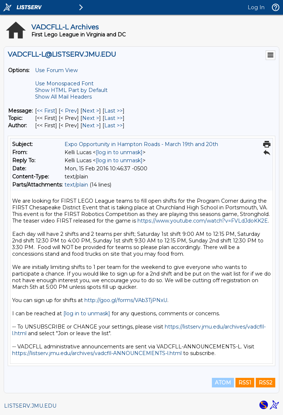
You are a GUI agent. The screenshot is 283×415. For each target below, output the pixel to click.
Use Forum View (56, 70)
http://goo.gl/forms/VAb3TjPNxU (125, 300)
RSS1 (244, 382)
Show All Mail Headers (63, 96)
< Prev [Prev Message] (68, 110)
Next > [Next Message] (90, 110)
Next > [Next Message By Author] (90, 125)
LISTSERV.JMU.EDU (30, 405)
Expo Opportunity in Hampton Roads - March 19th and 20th (141, 144)
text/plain (76, 184)
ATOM (223, 382)
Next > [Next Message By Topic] (90, 118)
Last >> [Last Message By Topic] (113, 118)
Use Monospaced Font (64, 83)
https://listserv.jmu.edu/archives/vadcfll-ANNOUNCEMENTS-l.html (97, 353)
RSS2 (265, 382)
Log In (256, 7)
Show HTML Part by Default (71, 90)
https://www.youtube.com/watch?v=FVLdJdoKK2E (202, 220)
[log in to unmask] (119, 152)
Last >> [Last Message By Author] (113, 125)
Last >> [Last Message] (113, 110)
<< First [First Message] (46, 110)
